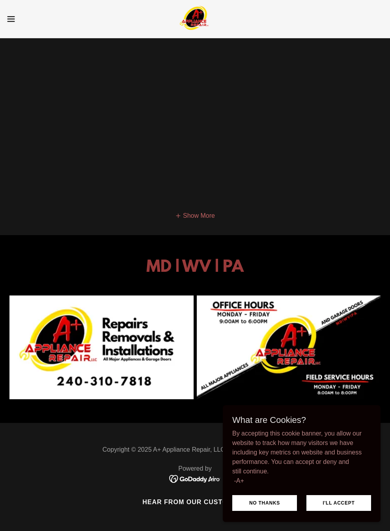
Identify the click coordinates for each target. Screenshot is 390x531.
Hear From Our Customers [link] (194, 502)
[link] (195, 19)
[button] (32, 19)
